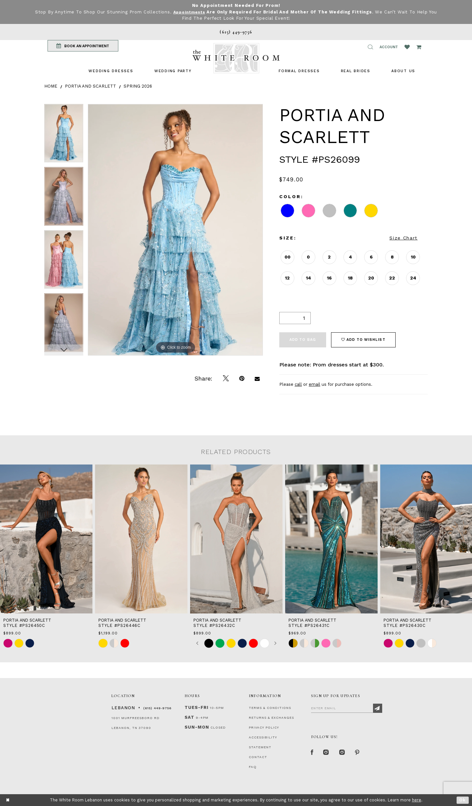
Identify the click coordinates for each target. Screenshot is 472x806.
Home (50, 86)
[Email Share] (257, 378)
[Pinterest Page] (362, 753)
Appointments (189, 12)
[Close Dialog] (8, 800)
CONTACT (258, 757)
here (416, 799)
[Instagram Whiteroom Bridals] (345, 753)
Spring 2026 (138, 86)
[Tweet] (226, 378)
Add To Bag (302, 340)
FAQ (253, 767)
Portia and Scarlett (90, 86)
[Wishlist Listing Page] (407, 47)
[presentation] (46, 539)
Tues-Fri (196, 707)
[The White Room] (236, 58)
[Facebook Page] (313, 753)
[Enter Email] (346, 708)
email (314, 384)
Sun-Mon (197, 727)
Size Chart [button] (403, 237)
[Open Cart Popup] (418, 47)
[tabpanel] (63, 135)
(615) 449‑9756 (157, 708)
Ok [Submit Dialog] (462, 799)
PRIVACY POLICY (264, 727)
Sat (189, 717)
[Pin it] (241, 378)
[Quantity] (295, 318)
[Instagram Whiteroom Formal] (328, 753)
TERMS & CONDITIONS (270, 708)
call (298, 384)
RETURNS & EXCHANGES (271, 717)
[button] (370, 47)
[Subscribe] (377, 708)
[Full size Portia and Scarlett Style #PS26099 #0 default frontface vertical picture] (175, 229)
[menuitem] (111, 71)
